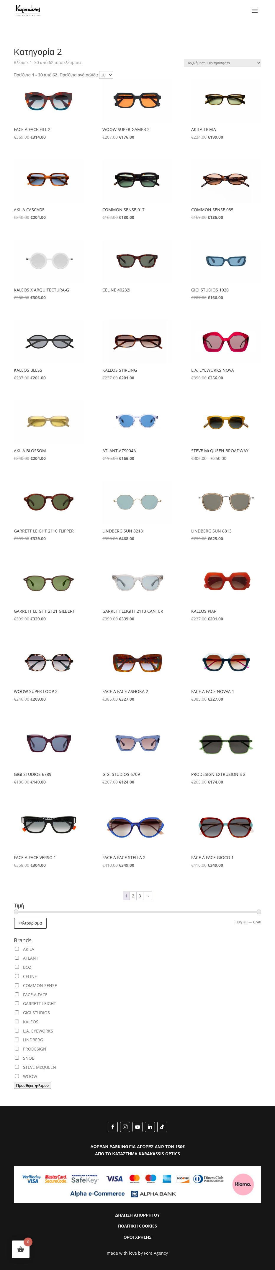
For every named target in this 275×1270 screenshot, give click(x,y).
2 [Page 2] (133, 896)
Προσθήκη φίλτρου (32, 1085)
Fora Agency (156, 1253)
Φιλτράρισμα (30, 923)
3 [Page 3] (140, 896)
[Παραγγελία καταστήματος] (222, 63)
